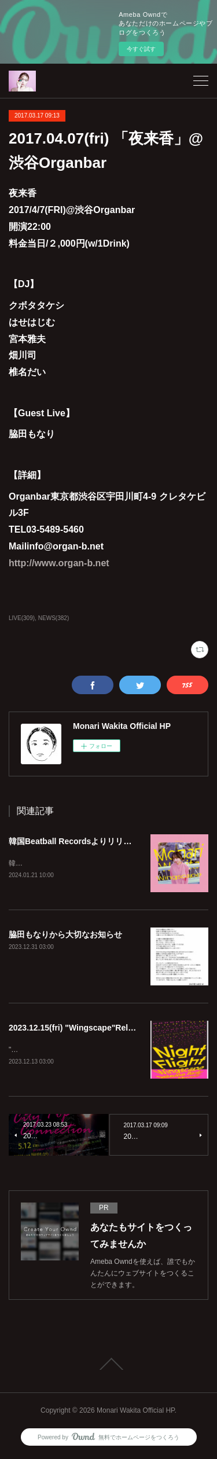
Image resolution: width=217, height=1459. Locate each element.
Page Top (108, 1365)
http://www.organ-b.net (59, 563)
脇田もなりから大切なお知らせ (65, 935)
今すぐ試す (141, 49)
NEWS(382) (53, 618)
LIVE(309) (22, 618)
